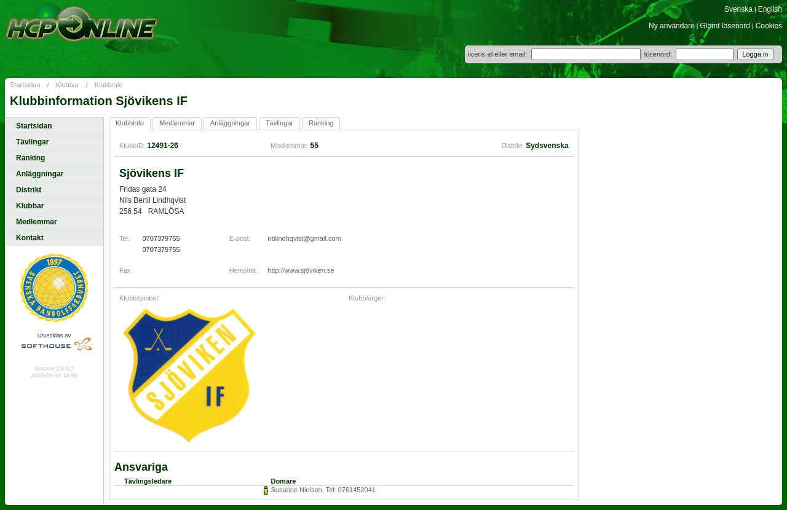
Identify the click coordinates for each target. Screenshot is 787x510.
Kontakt (30, 237)
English (770, 9)
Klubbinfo (109, 84)
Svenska (738, 9)
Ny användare (672, 26)
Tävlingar (32, 142)
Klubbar (67, 84)
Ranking (30, 158)
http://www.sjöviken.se (300, 270)
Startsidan (25, 84)
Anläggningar (39, 174)
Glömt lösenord (725, 26)
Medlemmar (36, 222)
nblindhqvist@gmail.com (304, 238)
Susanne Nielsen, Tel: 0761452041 (323, 489)
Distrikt (28, 190)
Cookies (769, 26)
